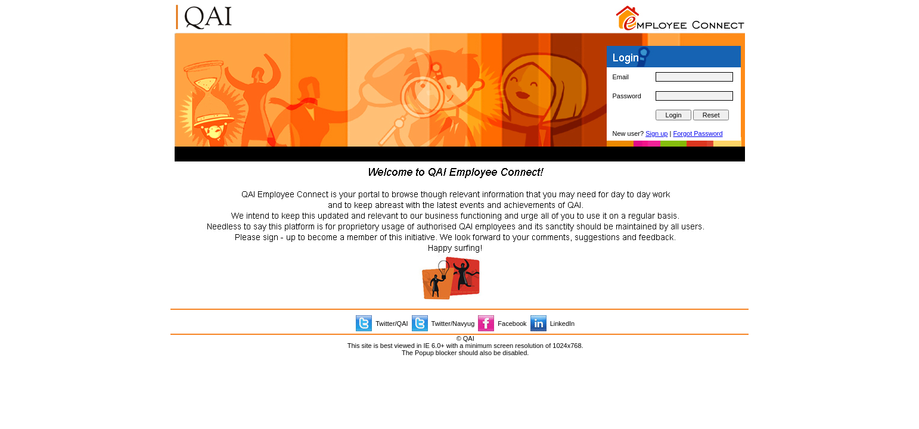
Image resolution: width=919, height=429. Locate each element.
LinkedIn (562, 323)
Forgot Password (697, 133)
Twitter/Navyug (453, 323)
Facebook (512, 323)
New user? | (668, 133)
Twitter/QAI (391, 323)
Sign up (656, 133)
